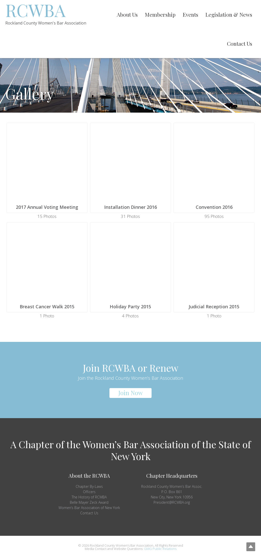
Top (249, 545)
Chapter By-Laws (89, 486)
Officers (89, 491)
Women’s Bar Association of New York (89, 507)
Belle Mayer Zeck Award (89, 502)
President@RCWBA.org (172, 502)
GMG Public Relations (160, 548)
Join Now (130, 393)
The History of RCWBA (89, 497)
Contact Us (89, 513)
